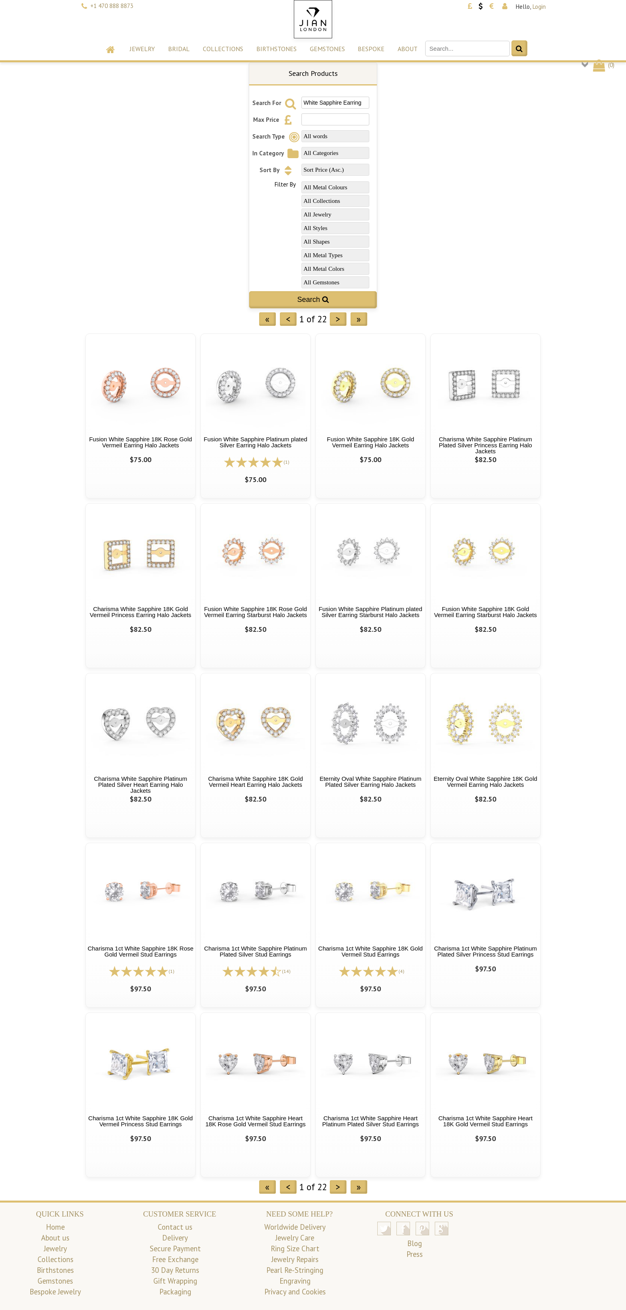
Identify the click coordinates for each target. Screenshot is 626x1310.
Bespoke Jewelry (55, 1291)
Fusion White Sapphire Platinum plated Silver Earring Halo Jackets (255, 442)
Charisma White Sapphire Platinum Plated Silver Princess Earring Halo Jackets (485, 445)
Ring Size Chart (295, 1248)
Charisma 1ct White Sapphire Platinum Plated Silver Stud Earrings (255, 951)
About (408, 49)
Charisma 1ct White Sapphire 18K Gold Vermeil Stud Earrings (370, 951)
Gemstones (327, 49)
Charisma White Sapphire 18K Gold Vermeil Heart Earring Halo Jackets (255, 781)
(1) (286, 462)
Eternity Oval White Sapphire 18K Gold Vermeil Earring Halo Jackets (485, 781)
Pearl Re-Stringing (294, 1270)
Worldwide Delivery (295, 1227)
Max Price (274, 119)
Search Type (277, 136)
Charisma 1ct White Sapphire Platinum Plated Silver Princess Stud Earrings (485, 951)
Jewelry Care (294, 1238)
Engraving (295, 1281)
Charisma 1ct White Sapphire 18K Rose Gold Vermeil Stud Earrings (140, 951)
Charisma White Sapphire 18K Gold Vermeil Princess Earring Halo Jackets (140, 611)
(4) (401, 971)
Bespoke (371, 49)
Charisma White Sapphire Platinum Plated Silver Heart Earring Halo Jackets (140, 784)
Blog (414, 1243)
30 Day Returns (175, 1270)
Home (55, 1227)
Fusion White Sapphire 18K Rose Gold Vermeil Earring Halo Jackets (140, 442)
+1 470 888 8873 (111, 6)
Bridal (179, 49)
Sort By (278, 170)
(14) (286, 971)
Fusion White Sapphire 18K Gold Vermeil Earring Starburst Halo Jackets (485, 611)
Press (414, 1254)
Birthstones (276, 49)
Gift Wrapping (175, 1281)
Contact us (175, 1227)
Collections (223, 49)
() (603, 65)
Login (539, 6)
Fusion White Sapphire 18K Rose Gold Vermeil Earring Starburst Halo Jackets (255, 611)
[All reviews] (253, 461)
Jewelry (142, 49)
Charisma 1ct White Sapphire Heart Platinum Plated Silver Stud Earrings (370, 1121)
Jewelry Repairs (295, 1259)
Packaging (175, 1291)
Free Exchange (175, 1259)
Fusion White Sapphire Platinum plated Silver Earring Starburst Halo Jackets (370, 611)
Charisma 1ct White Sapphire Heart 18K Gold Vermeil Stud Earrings (485, 1121)
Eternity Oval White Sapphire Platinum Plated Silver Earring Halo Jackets (370, 781)
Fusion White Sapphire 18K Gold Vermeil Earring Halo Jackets (370, 442)
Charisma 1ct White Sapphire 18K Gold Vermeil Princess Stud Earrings (140, 1121)
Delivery (175, 1238)
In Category (276, 153)
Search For (275, 102)
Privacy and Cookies (295, 1291)
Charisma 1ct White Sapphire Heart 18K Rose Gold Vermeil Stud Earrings (256, 1121)
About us (55, 1238)
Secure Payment (175, 1248)
